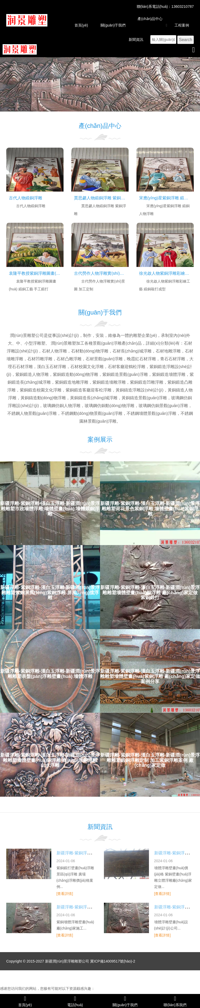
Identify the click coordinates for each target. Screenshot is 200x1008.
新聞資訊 (136, 39)
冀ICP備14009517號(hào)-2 (112, 961)
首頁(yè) (81, 25)
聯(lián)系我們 (175, 1001)
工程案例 (181, 25)
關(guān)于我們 (113, 25)
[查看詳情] (65, 894)
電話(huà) (75, 1001)
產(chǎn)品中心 (150, 19)
